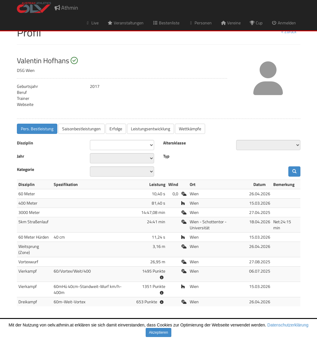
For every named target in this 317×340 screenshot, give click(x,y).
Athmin (66, 8)
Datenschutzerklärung (287, 325)
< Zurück (288, 31)
